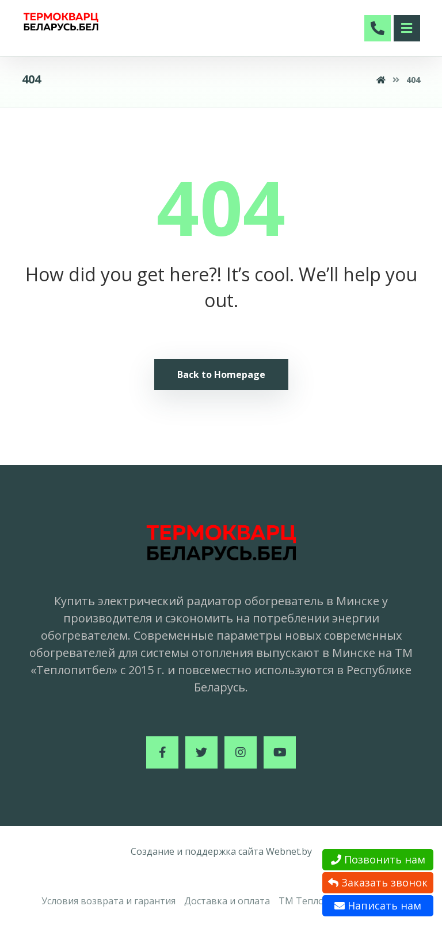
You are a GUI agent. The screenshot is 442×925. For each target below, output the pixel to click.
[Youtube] (280, 752)
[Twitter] (201, 752)
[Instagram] (240, 752)
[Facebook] (162, 752)
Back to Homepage (221, 374)
